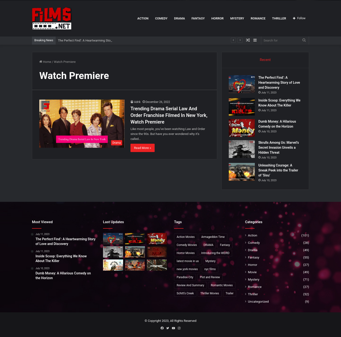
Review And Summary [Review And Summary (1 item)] (190, 285)
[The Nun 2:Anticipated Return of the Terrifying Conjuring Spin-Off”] (157, 252)
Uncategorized (258, 301)
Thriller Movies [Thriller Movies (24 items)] (209, 293)
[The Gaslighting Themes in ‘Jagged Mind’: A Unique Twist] (157, 265)
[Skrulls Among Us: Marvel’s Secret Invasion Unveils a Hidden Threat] (242, 149)
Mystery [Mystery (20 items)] (211, 261)
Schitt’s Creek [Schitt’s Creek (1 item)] (185, 293)
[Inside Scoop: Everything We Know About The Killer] (242, 107)
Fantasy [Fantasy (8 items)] (225, 245)
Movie (252, 272)
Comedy (161, 18)
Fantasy (198, 18)
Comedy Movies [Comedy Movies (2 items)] (187, 245)
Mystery (237, 18)
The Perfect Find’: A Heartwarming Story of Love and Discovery (101, 40)
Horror (217, 18)
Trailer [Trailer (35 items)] (229, 293)
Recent (265, 60)
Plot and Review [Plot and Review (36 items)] (210, 277)
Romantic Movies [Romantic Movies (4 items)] (222, 285)
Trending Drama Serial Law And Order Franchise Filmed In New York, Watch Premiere (168, 115)
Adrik (137, 102)
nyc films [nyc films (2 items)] (210, 269)
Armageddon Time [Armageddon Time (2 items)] (213, 237)
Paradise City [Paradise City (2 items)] (185, 277)
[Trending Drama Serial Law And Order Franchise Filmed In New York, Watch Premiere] (82, 124)
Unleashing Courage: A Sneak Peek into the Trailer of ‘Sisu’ (278, 170)
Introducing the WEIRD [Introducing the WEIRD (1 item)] (215, 253)
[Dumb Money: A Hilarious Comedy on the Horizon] (242, 128)
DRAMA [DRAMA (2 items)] (208, 245)
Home (45, 62)
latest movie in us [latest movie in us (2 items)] (188, 261)
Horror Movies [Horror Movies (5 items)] (186, 253)
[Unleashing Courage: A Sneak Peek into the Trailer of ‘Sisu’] (242, 172)
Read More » (142, 148)
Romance (258, 18)
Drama (179, 18)
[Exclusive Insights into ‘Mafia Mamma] (113, 265)
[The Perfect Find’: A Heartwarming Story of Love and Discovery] (242, 84)
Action (142, 18)
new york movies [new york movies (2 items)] (187, 269)
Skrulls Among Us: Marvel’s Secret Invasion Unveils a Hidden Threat (278, 147)
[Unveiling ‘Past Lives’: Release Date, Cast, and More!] (135, 265)
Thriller (279, 18)
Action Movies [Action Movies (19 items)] (186, 237)
